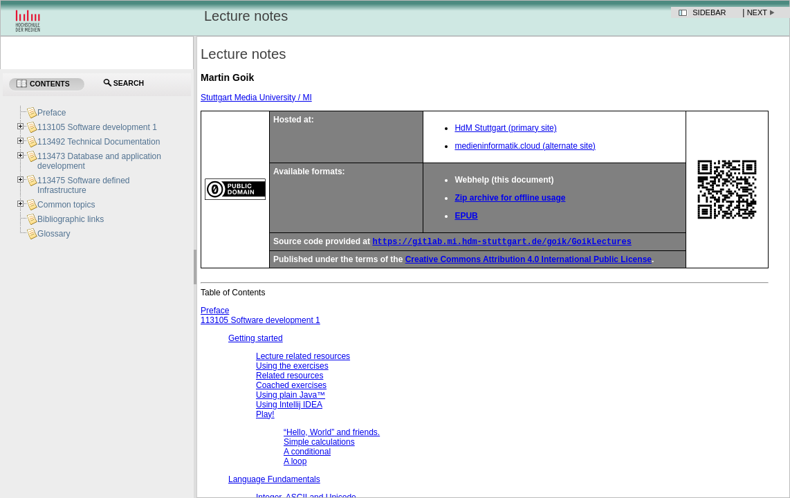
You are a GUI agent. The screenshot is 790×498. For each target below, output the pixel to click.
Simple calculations (319, 443)
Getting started (255, 339)
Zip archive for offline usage (509, 198)
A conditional (307, 453)
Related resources (289, 377)
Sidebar (709, 12)
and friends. (332, 434)
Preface (215, 312)
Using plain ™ (290, 396)
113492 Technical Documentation (98, 142)
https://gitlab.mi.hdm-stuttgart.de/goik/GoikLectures (501, 242)
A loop (295, 463)
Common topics (66, 205)
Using (289, 406)
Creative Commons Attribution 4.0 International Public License (528, 261)
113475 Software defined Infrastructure (83, 185)
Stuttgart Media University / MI (256, 97)
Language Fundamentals (274, 481)
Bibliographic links (70, 219)
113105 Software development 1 (260, 321)
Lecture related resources (303, 357)
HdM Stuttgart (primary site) (505, 128)
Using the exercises (292, 367)
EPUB (465, 216)
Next (757, 12)
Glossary (53, 234)
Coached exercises (291, 386)
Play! (265, 416)
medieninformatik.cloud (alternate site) (524, 146)
